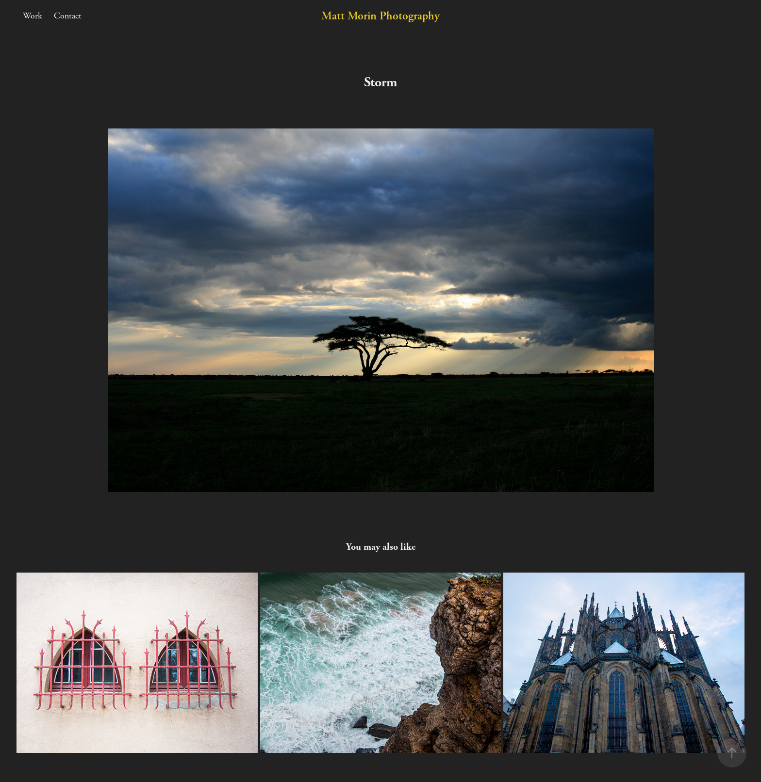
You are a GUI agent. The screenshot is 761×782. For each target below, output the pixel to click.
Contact (68, 15)
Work (32, 15)
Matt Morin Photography (380, 16)
